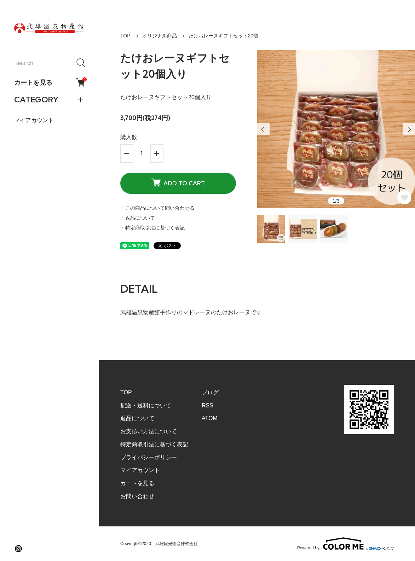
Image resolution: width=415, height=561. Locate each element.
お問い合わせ (137, 496)
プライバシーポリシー (148, 457)
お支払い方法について (148, 431)
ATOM (210, 418)
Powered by (345, 543)
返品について (137, 418)
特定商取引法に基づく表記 (154, 444)
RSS (207, 405)
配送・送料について (145, 405)
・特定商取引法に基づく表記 (152, 228)
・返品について (137, 218)
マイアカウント (34, 120)
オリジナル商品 (159, 35)
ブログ (210, 392)
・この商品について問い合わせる (157, 208)
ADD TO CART (178, 182)
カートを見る (49, 82)
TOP (125, 35)
